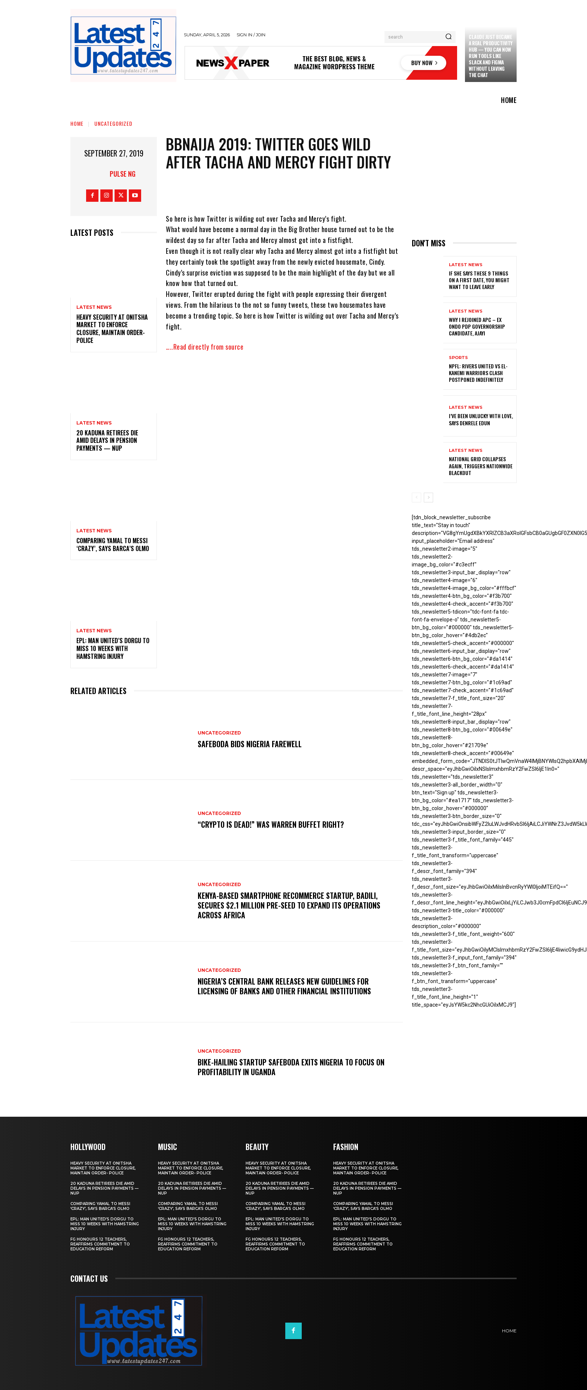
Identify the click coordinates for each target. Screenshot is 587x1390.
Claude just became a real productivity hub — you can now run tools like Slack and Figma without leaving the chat (491, 55)
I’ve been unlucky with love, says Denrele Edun (481, 419)
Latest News (94, 307)
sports (458, 358)
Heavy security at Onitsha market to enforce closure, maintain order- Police (112, 329)
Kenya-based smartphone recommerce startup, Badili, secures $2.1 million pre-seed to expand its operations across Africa (289, 905)
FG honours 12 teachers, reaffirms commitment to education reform (100, 1244)
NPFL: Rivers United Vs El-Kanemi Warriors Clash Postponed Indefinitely (478, 372)
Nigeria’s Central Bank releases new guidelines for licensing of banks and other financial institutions (284, 986)
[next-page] (428, 497)
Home (76, 123)
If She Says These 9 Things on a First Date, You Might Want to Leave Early (479, 280)
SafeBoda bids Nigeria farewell (250, 743)
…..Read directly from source (204, 347)
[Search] (448, 37)
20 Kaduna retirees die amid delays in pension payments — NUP (107, 440)
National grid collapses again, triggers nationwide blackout (481, 465)
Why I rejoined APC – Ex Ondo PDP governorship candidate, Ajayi (477, 326)
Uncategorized (113, 123)
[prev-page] (416, 497)
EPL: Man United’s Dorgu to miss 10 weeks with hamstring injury (112, 648)
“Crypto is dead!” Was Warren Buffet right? (271, 824)
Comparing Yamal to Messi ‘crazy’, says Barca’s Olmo (112, 544)
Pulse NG (123, 174)
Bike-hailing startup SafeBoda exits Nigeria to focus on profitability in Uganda (291, 1066)
